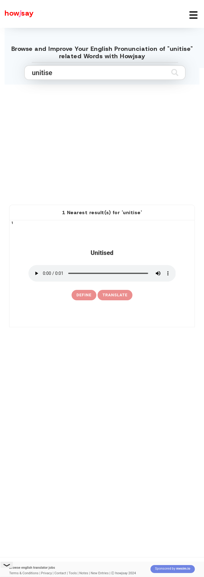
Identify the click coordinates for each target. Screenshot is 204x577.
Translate (115, 295)
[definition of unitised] (84, 295)
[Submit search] (175, 72)
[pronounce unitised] (102, 273)
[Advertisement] (102, 150)
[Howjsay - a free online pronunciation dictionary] (17, 14)
